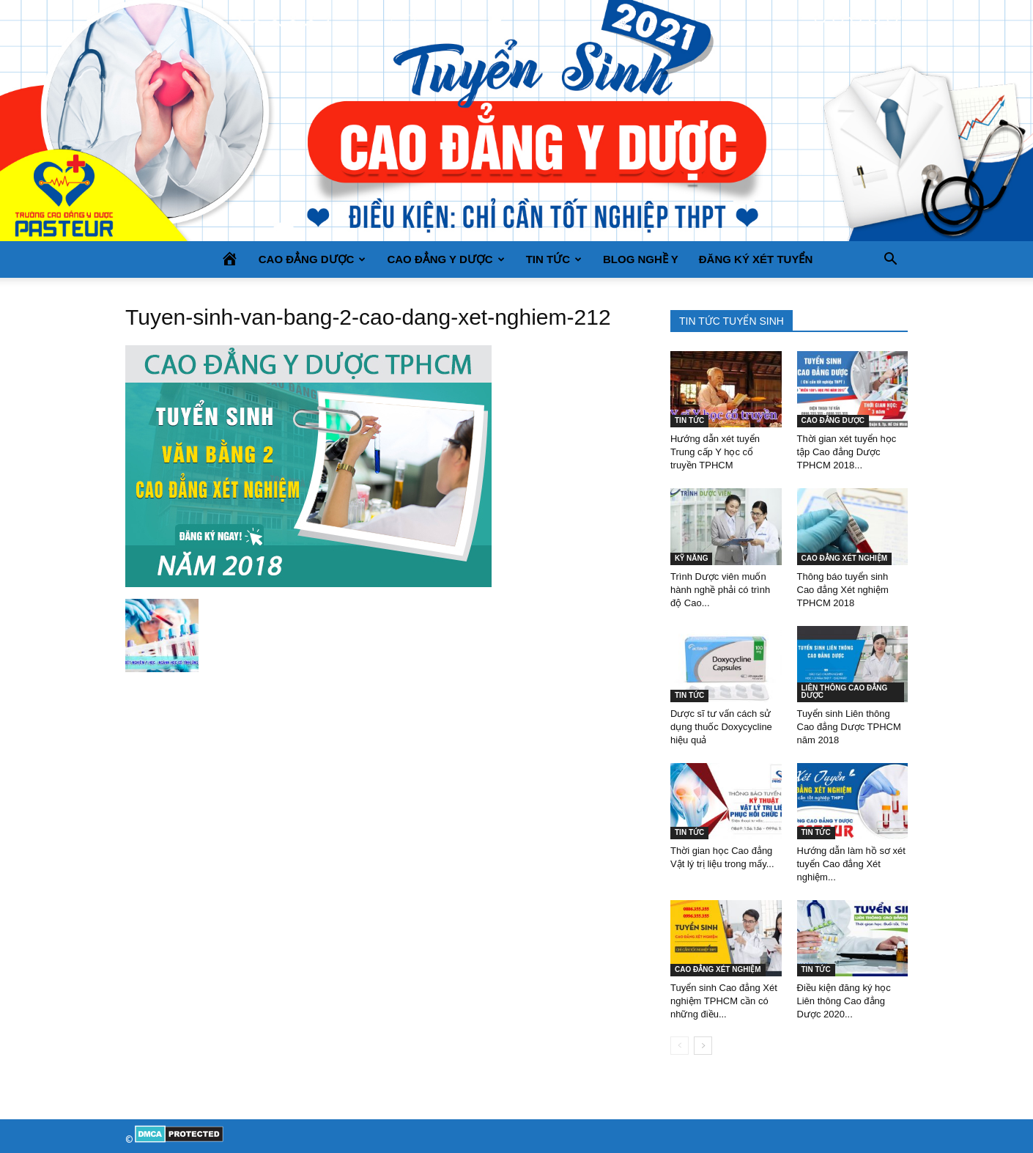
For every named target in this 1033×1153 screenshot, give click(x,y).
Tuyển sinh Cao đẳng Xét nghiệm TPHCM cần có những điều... (723, 1001)
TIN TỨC (554, 259)
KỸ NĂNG (691, 558)
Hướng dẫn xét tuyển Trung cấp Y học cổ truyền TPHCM (715, 452)
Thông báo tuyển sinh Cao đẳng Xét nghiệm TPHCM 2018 (843, 589)
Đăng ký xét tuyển (756, 259)
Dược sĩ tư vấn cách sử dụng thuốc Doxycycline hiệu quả (721, 726)
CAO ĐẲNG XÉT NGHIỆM (844, 558)
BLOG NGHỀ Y (640, 259)
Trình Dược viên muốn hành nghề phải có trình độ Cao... (720, 589)
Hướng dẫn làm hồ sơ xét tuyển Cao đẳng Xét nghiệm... (851, 864)
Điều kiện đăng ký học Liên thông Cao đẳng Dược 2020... (844, 1001)
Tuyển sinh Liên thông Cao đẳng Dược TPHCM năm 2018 (849, 726)
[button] (890, 259)
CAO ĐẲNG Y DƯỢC (445, 259)
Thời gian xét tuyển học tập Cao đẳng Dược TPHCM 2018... (847, 452)
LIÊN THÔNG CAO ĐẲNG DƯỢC (844, 691)
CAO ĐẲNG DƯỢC (312, 259)
